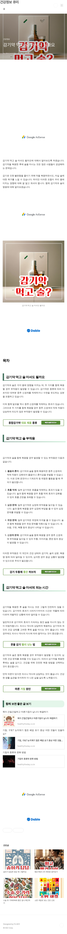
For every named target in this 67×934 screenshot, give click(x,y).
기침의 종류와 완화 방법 (14, 752)
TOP (61, 925)
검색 (56, 5)
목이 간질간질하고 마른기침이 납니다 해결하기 (25, 712)
